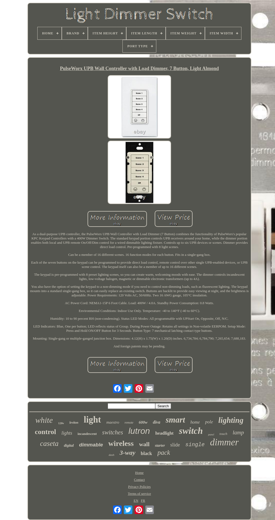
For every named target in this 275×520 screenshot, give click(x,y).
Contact (139, 480)
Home (139, 473)
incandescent (87, 434)
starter (160, 445)
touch (223, 434)
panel (211, 434)
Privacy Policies (139, 487)
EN (136, 501)
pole (209, 421)
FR (143, 501)
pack (163, 452)
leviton (73, 422)
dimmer (224, 442)
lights (66, 433)
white (44, 420)
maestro (112, 422)
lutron (139, 431)
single (195, 445)
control (45, 432)
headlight (164, 433)
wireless (120, 443)
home (195, 422)
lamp (238, 432)
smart (175, 419)
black (146, 453)
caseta (49, 443)
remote (129, 422)
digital (69, 445)
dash (111, 454)
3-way (127, 452)
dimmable (91, 445)
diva (156, 422)
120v (61, 423)
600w (143, 422)
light (92, 419)
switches (112, 432)
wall (144, 444)
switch (191, 431)
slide (175, 445)
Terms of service (139, 494)
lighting (231, 420)
